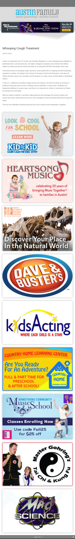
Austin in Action (7, 53)
